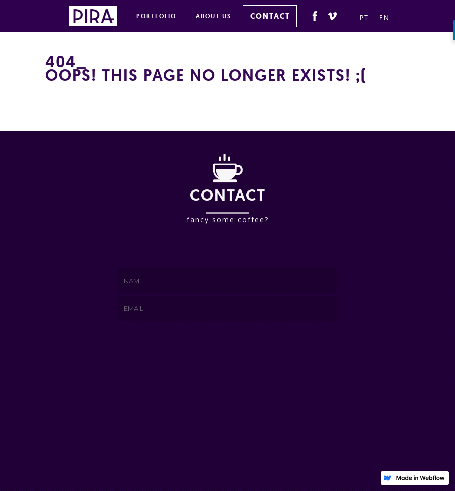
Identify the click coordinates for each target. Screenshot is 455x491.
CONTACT (270, 16)
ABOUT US (213, 16)
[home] (93, 14)
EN (382, 17)
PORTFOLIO (156, 16)
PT (364, 17)
